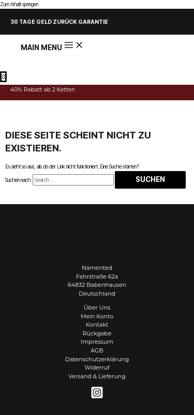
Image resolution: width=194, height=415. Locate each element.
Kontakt (97, 324)
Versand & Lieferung (96, 376)
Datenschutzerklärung (97, 359)
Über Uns (97, 307)
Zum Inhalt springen (19, 4)
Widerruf (97, 367)
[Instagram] (97, 397)
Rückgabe (97, 333)
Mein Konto (97, 316)
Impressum (97, 341)
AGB (97, 350)
